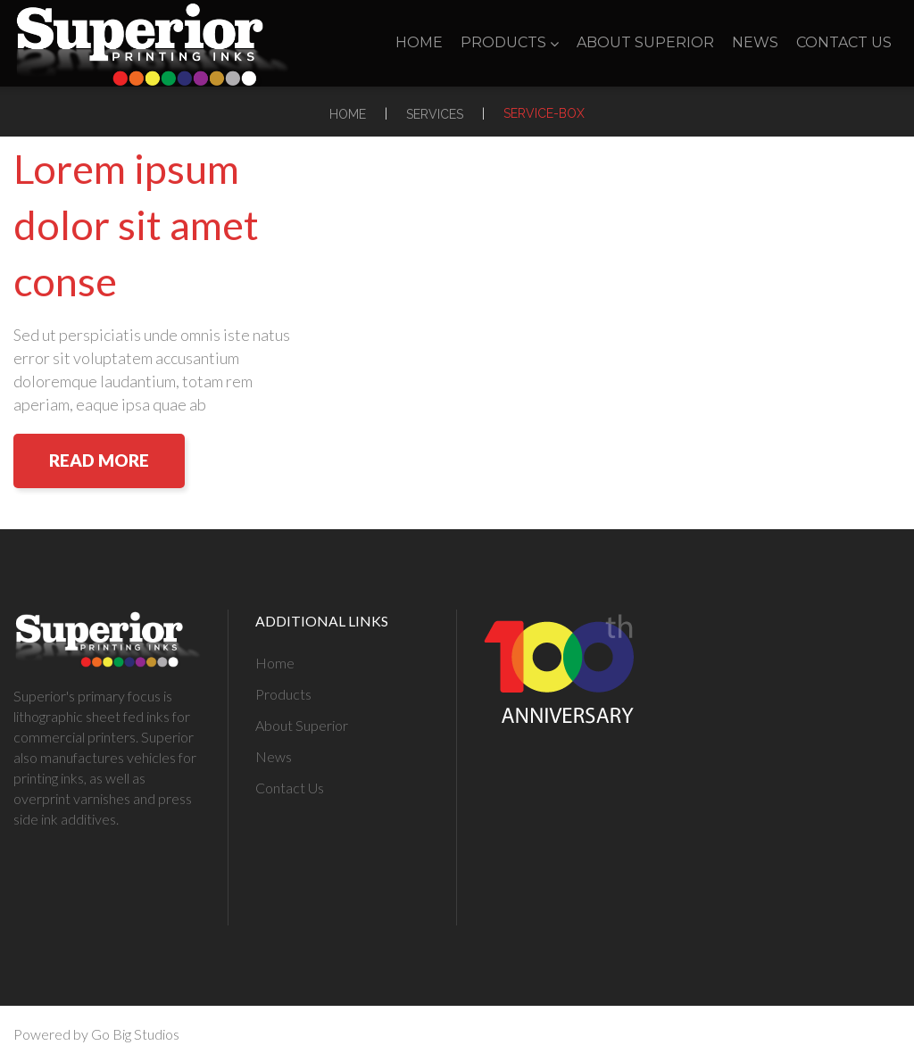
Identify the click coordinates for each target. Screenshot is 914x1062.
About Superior (645, 42)
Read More (99, 460)
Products (510, 42)
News (755, 42)
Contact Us (844, 42)
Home (419, 42)
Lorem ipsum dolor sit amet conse (136, 225)
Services (434, 114)
